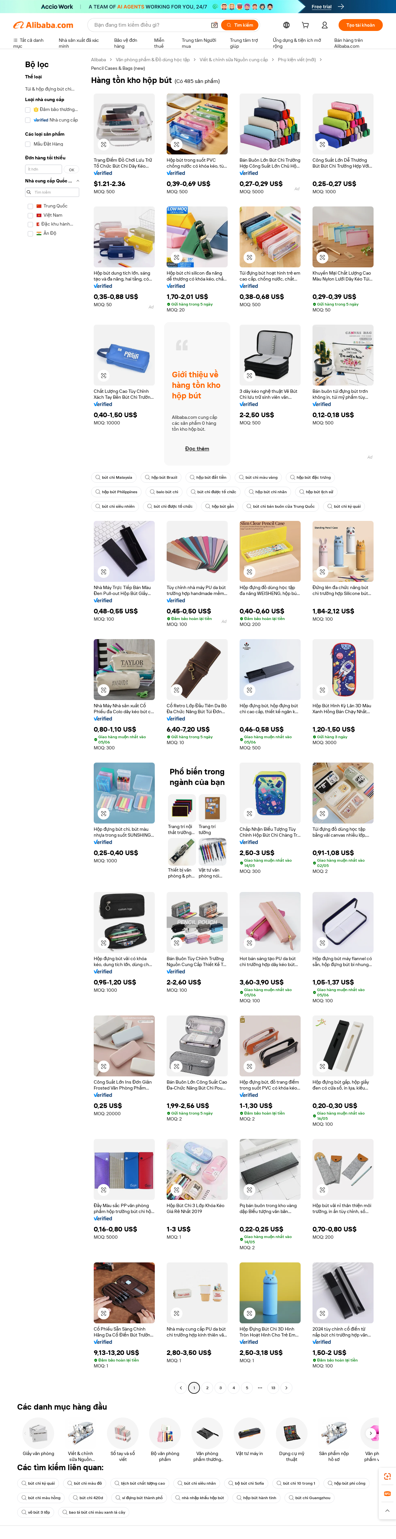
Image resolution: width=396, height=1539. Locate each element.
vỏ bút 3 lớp (35, 1512)
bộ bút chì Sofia (246, 1483)
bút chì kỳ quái (344, 506)
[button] (214, 25)
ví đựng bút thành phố (139, 1497)
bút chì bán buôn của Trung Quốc (280, 506)
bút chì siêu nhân (197, 1483)
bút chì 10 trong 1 (296, 1483)
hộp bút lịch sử (316, 492)
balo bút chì (164, 492)
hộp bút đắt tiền (208, 477)
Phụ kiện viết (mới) (297, 59)
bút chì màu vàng (258, 477)
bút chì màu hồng (40, 1497)
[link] (387, 1476)
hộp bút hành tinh (256, 1497)
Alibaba (98, 59)
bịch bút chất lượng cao (140, 1483)
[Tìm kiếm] (239, 25)
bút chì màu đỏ (84, 1483)
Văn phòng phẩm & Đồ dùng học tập (153, 59)
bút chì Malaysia (113, 477)
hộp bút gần (219, 506)
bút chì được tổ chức (213, 492)
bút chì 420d (88, 1497)
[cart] (307, 26)
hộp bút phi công (346, 1483)
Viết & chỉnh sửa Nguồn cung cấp (234, 59)
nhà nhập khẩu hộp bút (199, 1497)
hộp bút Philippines (116, 492)
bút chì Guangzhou (309, 1497)
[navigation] (50, 724)
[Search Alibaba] (149, 25)
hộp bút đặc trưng (310, 477)
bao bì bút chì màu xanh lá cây (93, 1512)
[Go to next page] (286, 1388)
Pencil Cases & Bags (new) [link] (118, 68)
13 (273, 1388)
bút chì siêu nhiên (115, 506)
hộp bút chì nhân (267, 492)
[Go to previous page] (181, 1388)
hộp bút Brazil (161, 477)
